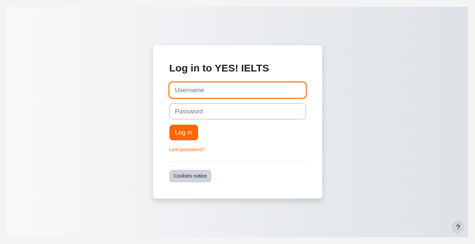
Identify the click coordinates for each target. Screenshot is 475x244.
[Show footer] (458, 227)
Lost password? (187, 149)
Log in (183, 132)
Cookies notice (190, 176)
